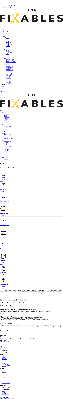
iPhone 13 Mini (6, 122)
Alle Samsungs (8, 71)
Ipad (2, 124)
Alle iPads (7, 57)
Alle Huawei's (8, 83)
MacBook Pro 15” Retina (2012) (9, 137)
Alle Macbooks (8, 64)
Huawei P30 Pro (6, 149)
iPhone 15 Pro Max (9, 40)
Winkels (3, 84)
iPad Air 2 (7, 53)
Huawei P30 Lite (8, 78)
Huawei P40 (8, 77)
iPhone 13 (7, 45)
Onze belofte (6, 87)
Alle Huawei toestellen (7, 154)
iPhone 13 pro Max (7, 121)
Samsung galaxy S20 (9, 66)
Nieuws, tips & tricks (7, 89)
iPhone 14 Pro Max (9, 44)
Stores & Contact (4, 359)
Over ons (5, 158)
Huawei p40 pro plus (9, 74)
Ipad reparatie (4, 392)
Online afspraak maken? (4, 340)
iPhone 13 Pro (8, 46)
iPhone (5, 37)
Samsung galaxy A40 (7, 145)
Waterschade (4, 358)
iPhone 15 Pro (6, 114)
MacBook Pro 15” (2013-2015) (11, 63)
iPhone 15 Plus (6, 113)
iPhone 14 (7, 41)
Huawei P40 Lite (8, 76)
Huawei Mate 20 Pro (9, 73)
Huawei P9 (5, 153)
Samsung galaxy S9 (9, 68)
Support (3, 86)
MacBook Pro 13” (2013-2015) (11, 61)
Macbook (5, 58)
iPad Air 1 (7, 54)
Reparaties (3, 36)
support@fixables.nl (5, 31)
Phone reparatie (4, 391)
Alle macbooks (6, 139)
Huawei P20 (8, 81)
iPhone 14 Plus (8, 42)
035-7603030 (4, 372)
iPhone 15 (7, 38)
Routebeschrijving (5, 374)
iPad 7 (5, 129)
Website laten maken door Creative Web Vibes (7, 398)
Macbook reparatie (5, 393)
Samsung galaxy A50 (9, 70)
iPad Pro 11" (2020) (9, 50)
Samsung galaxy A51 (9, 69)
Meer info (3, 191)
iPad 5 (7, 56)
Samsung (5, 65)
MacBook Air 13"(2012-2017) (10, 60)
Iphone (3, 112)
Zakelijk (5, 88)
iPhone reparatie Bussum (6, 387)
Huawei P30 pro (8, 82)
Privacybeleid (4, 366)
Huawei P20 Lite (8, 80)
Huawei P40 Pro (8, 75)
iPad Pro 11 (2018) (9, 52)
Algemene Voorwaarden (6, 365)
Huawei (5, 72)
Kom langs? (2, 346)
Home (3, 356)
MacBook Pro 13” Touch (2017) (11, 62)
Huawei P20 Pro (8, 79)
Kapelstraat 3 (4, 373)
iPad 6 (5, 130)
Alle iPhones (8, 48)
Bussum (5, 85)
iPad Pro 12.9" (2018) (9, 51)
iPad (4, 49)
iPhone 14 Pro (8, 43)
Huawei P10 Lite (6, 151)
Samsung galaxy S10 (9, 67)
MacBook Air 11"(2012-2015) (10, 59)
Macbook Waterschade (5, 394)
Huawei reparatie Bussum (6, 383)
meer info (3, 179)
